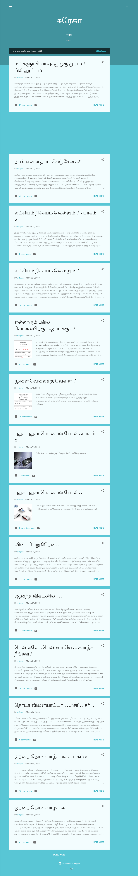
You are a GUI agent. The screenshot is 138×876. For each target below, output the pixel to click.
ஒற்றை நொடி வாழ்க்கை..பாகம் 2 (50, 756)
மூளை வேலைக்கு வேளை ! (44, 381)
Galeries (75, 869)
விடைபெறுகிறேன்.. (36, 544)
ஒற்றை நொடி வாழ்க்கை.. (42, 807)
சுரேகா (69, 20)
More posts (59, 855)
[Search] (127, 7)
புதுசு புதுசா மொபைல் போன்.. (48, 492)
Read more (99, 105)
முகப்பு (69, 40)
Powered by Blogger (69, 864)
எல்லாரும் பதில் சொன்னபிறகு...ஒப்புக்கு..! (44, 325)
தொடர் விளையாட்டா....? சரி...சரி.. (54, 705)
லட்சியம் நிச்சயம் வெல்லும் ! (46, 270)
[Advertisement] (120, 88)
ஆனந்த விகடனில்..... (39, 596)
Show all (101, 51)
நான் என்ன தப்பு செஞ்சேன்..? (47, 161)
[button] (102, 62)
